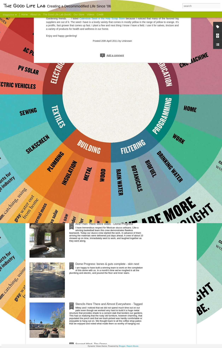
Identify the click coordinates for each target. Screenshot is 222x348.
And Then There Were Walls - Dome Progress (104, 223)
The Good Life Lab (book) (57, 14)
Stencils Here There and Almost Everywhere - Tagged (109, 303)
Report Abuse (132, 346)
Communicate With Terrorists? (89, 140)
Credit (100, 14)
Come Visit (168, 138)
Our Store (79, 14)
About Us (35, 14)
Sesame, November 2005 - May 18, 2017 (132, 140)
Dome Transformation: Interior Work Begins (102, 168)
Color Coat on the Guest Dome (55, 208)
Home (24, 14)
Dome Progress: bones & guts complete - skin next (107, 263)
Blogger (122, 346)
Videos (90, 14)
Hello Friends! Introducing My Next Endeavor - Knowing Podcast (48, 143)
